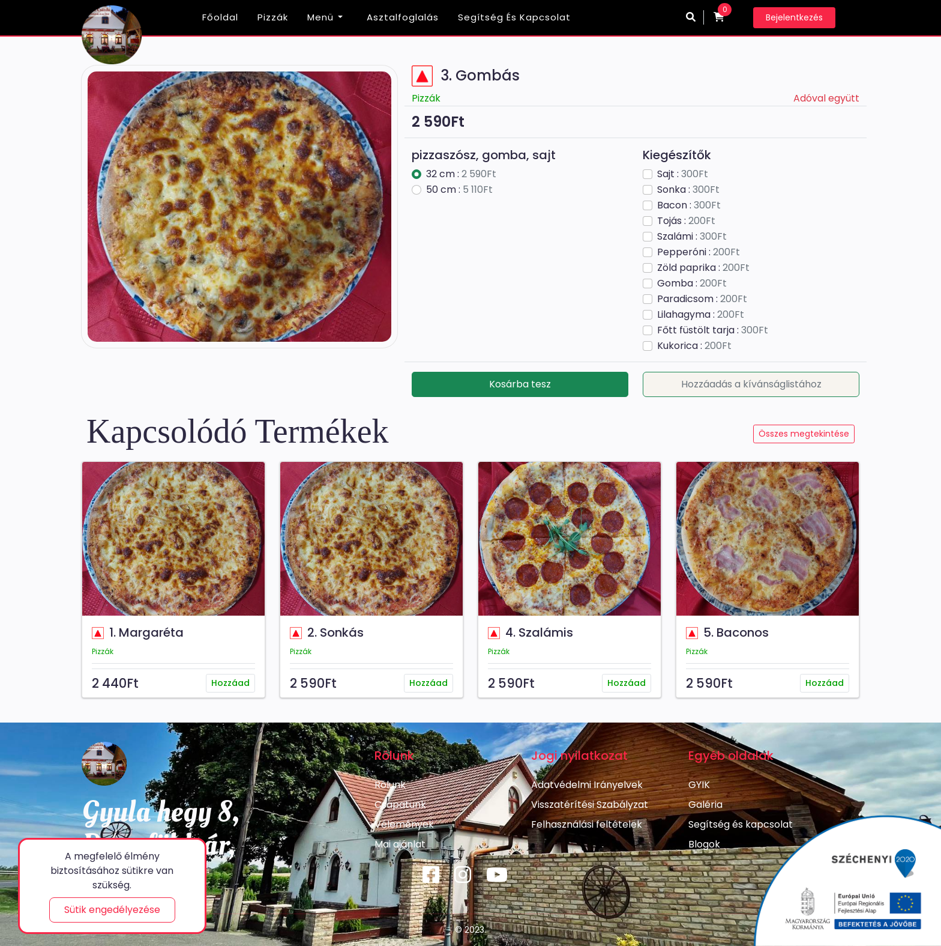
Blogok (704, 844)
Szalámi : (692, 236)
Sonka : (688, 189)
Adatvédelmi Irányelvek (587, 785)
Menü (320, 17)
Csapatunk (400, 804)
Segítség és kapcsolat (514, 17)
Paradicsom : (702, 299)
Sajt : (682, 174)
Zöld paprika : (703, 267)
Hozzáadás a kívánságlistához (751, 384)
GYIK (699, 785)
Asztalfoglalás (403, 17)
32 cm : (461, 174)
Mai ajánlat (399, 844)
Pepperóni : (698, 252)
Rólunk (390, 785)
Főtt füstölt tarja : (712, 330)
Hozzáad (230, 683)
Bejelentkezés (794, 17)
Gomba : (692, 283)
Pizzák (272, 17)
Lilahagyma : (700, 314)
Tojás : (686, 221)
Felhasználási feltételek (586, 824)
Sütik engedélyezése (112, 910)
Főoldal (220, 17)
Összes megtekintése (804, 434)
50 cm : (459, 189)
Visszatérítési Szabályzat (589, 804)
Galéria (705, 804)
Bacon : (689, 205)
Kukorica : (694, 346)
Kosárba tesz (520, 384)
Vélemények (404, 824)
